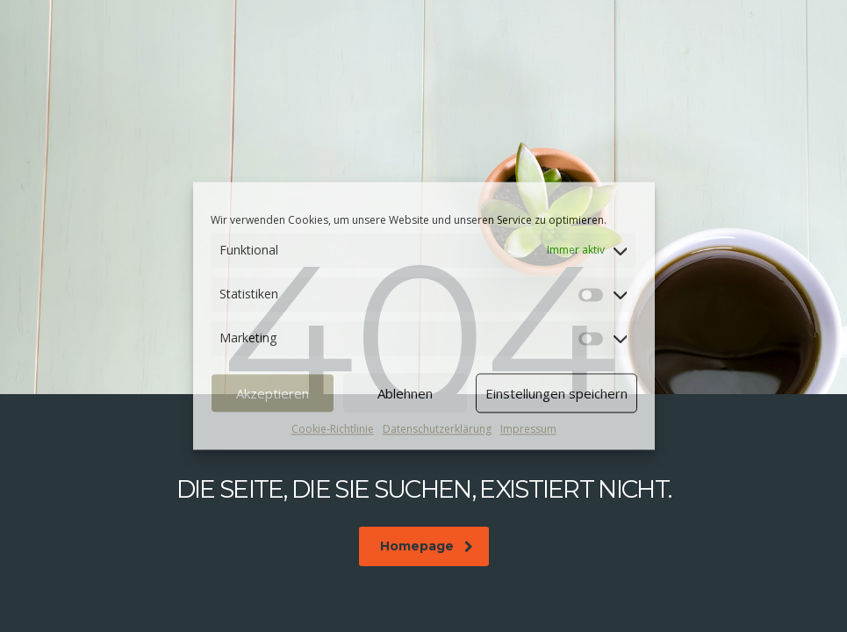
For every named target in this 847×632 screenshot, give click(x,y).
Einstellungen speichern (556, 393)
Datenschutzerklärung (437, 428)
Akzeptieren (272, 393)
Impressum (528, 428)
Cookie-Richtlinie (332, 428)
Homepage (426, 546)
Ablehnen (405, 393)
